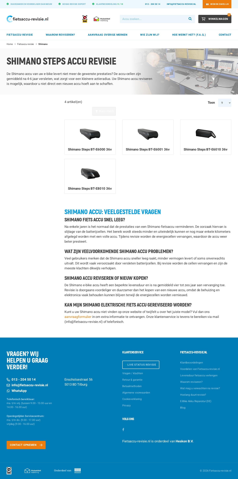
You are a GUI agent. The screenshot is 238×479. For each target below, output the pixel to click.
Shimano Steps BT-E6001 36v (148, 149)
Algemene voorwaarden (136, 393)
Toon (211, 102)
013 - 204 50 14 (152, 4)
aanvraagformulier (77, 316)
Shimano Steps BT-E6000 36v (90, 149)
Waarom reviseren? (191, 382)
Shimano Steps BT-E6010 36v (205, 149)
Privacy (126, 406)
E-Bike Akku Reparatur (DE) (195, 401)
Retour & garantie (132, 380)
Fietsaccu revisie (25, 44)
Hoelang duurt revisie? (193, 395)
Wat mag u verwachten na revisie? (200, 388)
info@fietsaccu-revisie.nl (181, 4)
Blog (182, 408)
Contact (225, 35)
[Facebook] (123, 429)
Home (10, 44)
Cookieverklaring (132, 399)
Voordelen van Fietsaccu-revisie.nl (200, 369)
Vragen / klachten (132, 373)
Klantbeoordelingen (191, 363)
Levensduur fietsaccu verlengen (198, 375)
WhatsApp (17, 390)
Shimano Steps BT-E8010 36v (90, 188)
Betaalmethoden (132, 386)
